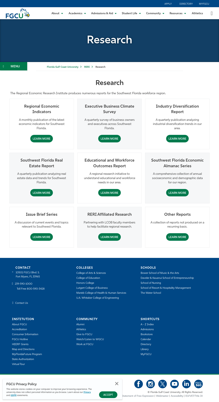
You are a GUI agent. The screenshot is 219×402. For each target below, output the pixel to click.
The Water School (151, 293)
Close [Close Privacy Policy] (117, 383)
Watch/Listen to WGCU (90, 339)
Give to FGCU (84, 334)
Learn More (41, 139)
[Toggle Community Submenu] (155, 13)
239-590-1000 (23, 284)
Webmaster (162, 396)
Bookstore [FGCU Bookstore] (147, 334)
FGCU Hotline (20, 339)
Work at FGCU (84, 344)
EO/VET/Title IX (194, 396)
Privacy (87, 392)
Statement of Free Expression (138, 396)
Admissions (147, 329)
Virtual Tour (18, 364)
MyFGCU (204, 4)
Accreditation (19, 329)
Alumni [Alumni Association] (80, 324)
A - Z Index (147, 324)
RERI (87, 67)
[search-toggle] (212, 13)
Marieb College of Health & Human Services (101, 293)
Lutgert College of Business (92, 288)
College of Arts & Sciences (91, 273)
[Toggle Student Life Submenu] (131, 13)
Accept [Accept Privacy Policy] (108, 395)
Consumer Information (25, 334)
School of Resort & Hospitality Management (166, 288)
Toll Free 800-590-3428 (31, 289)
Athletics (197, 13)
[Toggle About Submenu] (57, 13)
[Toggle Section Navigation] (13, 66)
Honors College (85, 283)
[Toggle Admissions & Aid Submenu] (104, 13)
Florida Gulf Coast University (62, 67)
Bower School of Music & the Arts (160, 273)
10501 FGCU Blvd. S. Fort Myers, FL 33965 (28, 274)
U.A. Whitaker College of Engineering (97, 298)
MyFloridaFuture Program (27, 354)
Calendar (146, 339)
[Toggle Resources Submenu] (178, 13)
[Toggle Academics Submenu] (77, 13)
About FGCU (19, 324)
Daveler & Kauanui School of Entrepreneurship (167, 278)
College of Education (88, 278)
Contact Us (21, 303)
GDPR (13, 395)
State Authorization (23, 359)
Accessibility (177, 396)
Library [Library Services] (145, 349)
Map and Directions (23, 349)
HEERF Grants (20, 344)
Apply (168, 4)
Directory (186, 4)
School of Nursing (151, 283)
